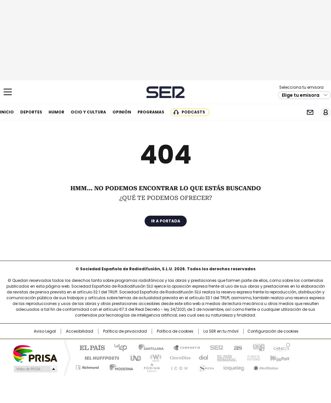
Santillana (148, 347)
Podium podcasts (150, 366)
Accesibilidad (79, 331)
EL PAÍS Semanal (225, 357)
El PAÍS (89, 347)
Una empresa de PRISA (35, 353)
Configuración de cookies (273, 331)
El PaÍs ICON (177, 366)
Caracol (281, 347)
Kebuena (279, 357)
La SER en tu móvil (220, 331)
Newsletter (310, 112)
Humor (56, 112)
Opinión (121, 112)
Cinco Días (178, 357)
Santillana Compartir (183, 347)
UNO (133, 357)
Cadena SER (166, 92)
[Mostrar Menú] (7, 92)
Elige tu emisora (300, 95)
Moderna (119, 366)
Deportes (31, 112)
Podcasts (193, 112)
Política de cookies (175, 331)
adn (257, 347)
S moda (205, 366)
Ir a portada (165, 221)
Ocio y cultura (88, 112)
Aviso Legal (45, 331)
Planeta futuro (252, 357)
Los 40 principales (118, 347)
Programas (151, 112)
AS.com (237, 347)
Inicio (7, 112)
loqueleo (233, 366)
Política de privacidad (125, 331)
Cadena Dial (202, 357)
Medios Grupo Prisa (35, 369)
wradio (153, 357)
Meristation (265, 366)
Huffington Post (99, 357)
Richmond (87, 366)
